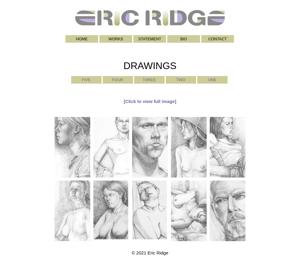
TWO (180, 80)
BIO (183, 39)
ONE (212, 80)
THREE (149, 80)
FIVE (86, 80)
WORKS (115, 39)
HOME (82, 39)
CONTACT (217, 39)
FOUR (117, 80)
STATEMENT (149, 39)
